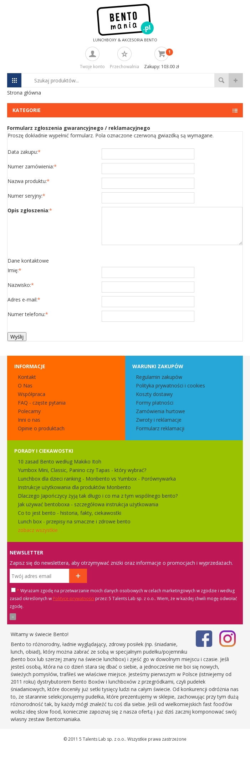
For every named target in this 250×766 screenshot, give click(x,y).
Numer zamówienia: (32, 166)
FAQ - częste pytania (42, 402)
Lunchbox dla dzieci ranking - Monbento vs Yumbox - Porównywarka (97, 478)
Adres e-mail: (23, 299)
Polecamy (29, 411)
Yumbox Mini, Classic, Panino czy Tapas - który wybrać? (82, 470)
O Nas (25, 385)
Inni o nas (29, 419)
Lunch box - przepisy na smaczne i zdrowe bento (74, 521)
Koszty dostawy (154, 394)
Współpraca (31, 394)
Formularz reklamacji (160, 428)
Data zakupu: (24, 151)
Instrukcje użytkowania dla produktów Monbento (74, 487)
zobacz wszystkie (38, 530)
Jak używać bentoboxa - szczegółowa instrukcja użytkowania (88, 504)
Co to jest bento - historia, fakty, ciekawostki (69, 512)
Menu (14, 80)
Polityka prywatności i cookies (170, 385)
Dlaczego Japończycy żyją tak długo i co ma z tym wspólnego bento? (98, 495)
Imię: (14, 270)
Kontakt (27, 377)
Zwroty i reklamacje (159, 419)
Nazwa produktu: (28, 181)
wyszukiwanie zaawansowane (236, 80)
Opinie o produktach (41, 428)
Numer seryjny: (26, 195)
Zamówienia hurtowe (160, 411)
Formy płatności (154, 402)
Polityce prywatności (73, 598)
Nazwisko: (20, 284)
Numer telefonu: (27, 314)
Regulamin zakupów (159, 377)
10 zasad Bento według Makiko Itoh (59, 461)
